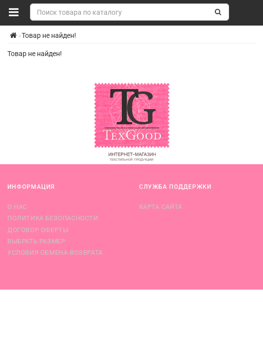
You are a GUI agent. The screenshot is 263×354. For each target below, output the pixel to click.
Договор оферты (37, 230)
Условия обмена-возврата (55, 252)
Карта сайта (161, 206)
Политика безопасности (52, 218)
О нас (17, 206)
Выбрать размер (36, 241)
